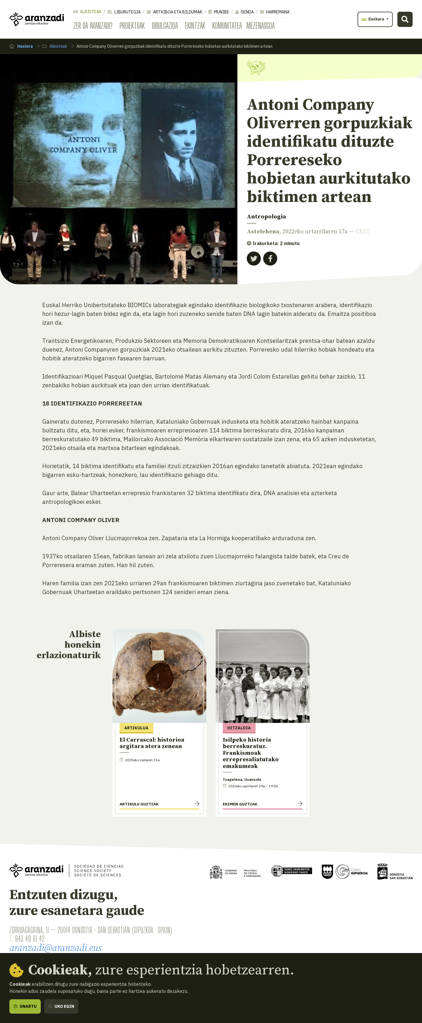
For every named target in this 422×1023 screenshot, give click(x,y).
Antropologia (266, 216)
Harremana (275, 12)
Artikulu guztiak (139, 804)
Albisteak (87, 11)
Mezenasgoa (260, 25)
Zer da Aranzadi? (93, 25)
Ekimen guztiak (240, 804)
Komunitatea (227, 25)
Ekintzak (195, 25)
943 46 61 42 (30, 939)
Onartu (25, 1006)
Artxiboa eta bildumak (174, 12)
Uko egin (61, 1006)
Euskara (373, 19)
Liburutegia (124, 12)
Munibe (218, 12)
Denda (244, 12)
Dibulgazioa (165, 25)
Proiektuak (132, 25)
